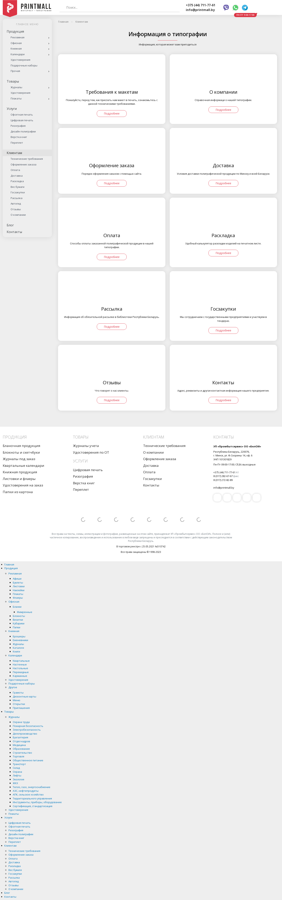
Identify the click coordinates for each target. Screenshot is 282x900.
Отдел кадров (21, 741)
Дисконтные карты (24, 696)
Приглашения (21, 708)
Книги (16, 651)
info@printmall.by (200, 10)
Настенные (20, 664)
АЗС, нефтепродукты (26, 791)
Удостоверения (20, 59)
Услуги (12, 108)
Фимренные (24, 612)
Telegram (245, 8)
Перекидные (21, 672)
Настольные (20, 668)
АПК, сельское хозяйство (28, 794)
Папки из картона (18, 492)
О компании (18, 215)
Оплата (15, 170)
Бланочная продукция (21, 445)
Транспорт (19, 764)
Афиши (17, 578)
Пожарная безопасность (28, 726)
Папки (16, 627)
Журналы (16, 87)
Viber (226, 8)
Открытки (19, 704)
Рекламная (17, 37)
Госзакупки (18, 192)
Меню (16, 700)
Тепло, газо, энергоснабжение (31, 787)
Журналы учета (86, 445)
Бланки (17, 606)
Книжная (16, 48)
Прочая (15, 71)
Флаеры (18, 597)
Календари (18, 54)
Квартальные (21, 660)
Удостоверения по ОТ (91, 452)
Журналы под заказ (19, 459)
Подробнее (112, 113)
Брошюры (19, 636)
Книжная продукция (20, 472)
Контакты (14, 232)
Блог (10, 225)
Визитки (18, 619)
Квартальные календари (23, 465)
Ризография (18, 126)
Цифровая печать (22, 120)
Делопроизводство (25, 733)
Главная (9, 564)
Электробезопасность (27, 729)
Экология (18, 779)
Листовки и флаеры (19, 478)
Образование (21, 748)
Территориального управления (32, 798)
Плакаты (16, 98)
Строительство (22, 752)
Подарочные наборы (24, 65)
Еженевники (20, 640)
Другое (12, 687)
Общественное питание (28, 760)
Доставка (17, 175)
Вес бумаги (17, 187)
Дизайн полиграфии (23, 131)
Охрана (17, 771)
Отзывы (16, 209)
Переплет (17, 142)
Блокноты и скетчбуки (21, 452)
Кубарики (18, 623)
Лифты (17, 775)
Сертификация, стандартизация (32, 806)
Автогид (16, 203)
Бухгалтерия (20, 737)
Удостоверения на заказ (23, 485)
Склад (16, 768)
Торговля (18, 756)
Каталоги (18, 648)
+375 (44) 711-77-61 (200, 5)
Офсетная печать (22, 114)
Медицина (19, 745)
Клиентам (14, 153)
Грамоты (18, 692)
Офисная (16, 43)
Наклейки (18, 590)
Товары (13, 81)
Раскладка (17, 181)
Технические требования (27, 159)
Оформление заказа (23, 164)
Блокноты (19, 616)
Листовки (19, 586)
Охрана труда (21, 722)
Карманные (20, 676)
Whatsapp (235, 8)
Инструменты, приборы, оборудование (37, 802)
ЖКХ (15, 783)
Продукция (15, 31)
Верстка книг (19, 137)
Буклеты (18, 582)
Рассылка (16, 198)
